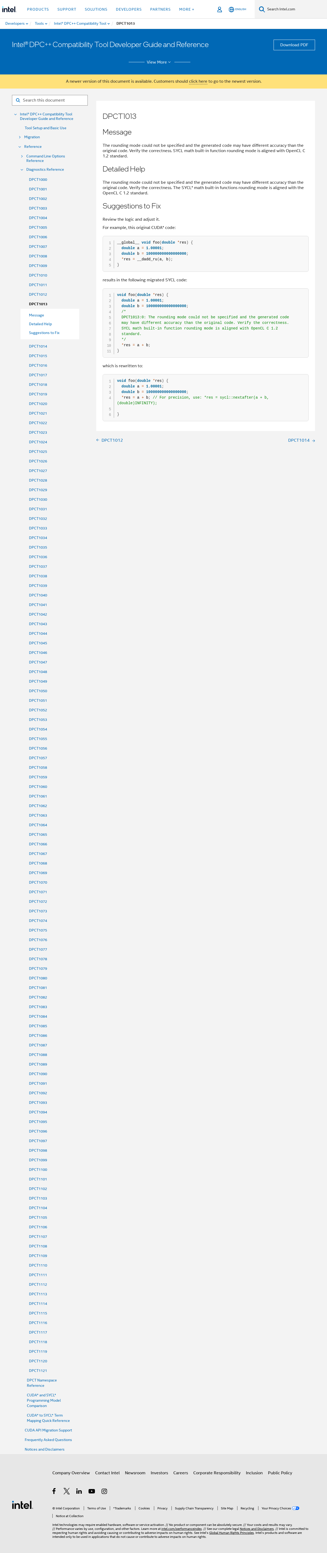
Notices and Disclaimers (45, 1449)
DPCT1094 (38, 1112)
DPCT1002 (38, 198)
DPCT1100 (38, 1169)
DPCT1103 (38, 1198)
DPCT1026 (38, 461)
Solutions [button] (96, 9)
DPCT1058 (38, 767)
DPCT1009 (38, 265)
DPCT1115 (38, 1313)
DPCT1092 (38, 1093)
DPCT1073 (38, 911)
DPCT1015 (38, 355)
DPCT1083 (38, 1006)
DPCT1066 (38, 844)
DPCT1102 (38, 1188)
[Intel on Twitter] (67, 1492)
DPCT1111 (38, 1274)
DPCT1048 (38, 671)
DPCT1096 (38, 1131)
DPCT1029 (38, 489)
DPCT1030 (38, 499)
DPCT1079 (38, 968)
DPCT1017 (38, 375)
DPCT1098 (38, 1150)
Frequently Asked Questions (48, 1439)
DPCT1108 (38, 1246)
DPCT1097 (38, 1140)
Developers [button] (129, 9)
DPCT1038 (38, 576)
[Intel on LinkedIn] (79, 1492)
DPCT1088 (38, 1054)
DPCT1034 (38, 537)
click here (198, 81)
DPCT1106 (38, 1227)
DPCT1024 (38, 442)
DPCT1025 (38, 451)
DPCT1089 (38, 1064)
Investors (159, 1473)
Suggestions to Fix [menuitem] (44, 332)
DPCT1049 (38, 681)
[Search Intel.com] (296, 9)
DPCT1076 (38, 939)
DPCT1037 (38, 566)
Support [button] (66, 9)
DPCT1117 (38, 1332)
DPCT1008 (38, 256)
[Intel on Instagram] (104, 1492)
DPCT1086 (38, 1035)
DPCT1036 (38, 556)
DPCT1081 (38, 987)
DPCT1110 (38, 1265)
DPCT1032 (38, 518)
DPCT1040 (38, 595)
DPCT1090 (38, 1073)
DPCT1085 (38, 1026)
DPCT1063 (38, 815)
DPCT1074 (38, 920)
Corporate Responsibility (217, 1473)
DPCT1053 (38, 719)
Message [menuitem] (36, 315)
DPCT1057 (38, 757)
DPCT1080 (38, 978)
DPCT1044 (38, 633)
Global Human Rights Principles (231, 1533)
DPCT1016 (38, 365)
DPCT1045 (38, 643)
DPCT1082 (38, 997)
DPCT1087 (38, 1045)
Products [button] (38, 9)
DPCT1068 (38, 863)
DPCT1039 (38, 585)
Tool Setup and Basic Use (45, 128)
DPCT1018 (38, 384)
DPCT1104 (38, 1207)
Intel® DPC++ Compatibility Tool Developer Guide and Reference (46, 116)
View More (160, 62)
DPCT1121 (38, 1370)
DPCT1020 (38, 403)
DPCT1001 (38, 189)
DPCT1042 (38, 614)
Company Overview (71, 1473)
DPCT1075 (38, 930)
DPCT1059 (38, 777)
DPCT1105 (38, 1217)
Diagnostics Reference (45, 169)
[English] (237, 9)
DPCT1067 (38, 853)
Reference (33, 146)
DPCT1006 (38, 237)
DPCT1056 (38, 748)
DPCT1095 (38, 1121)
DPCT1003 (38, 208)
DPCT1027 (38, 470)
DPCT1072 (38, 901)
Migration (32, 137)
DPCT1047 (38, 662)
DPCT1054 (38, 729)
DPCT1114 (38, 1303)
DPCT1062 (38, 805)
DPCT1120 (38, 1361)
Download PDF (294, 45)
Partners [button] (160, 9)
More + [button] (186, 9)
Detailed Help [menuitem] (40, 324)
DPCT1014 (38, 346)
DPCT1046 (38, 652)
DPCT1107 (38, 1236)
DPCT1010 (38, 275)
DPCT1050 (38, 690)
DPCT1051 (38, 700)
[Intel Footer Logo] (22, 1504)
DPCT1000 (38, 179)
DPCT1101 (38, 1179)
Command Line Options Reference (45, 158)
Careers (180, 1473)
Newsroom (135, 1473)
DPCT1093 (38, 1102)
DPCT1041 (38, 604)
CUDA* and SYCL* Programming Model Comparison (44, 1400)
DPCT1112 (38, 1284)
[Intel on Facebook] (54, 1492)
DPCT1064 (38, 825)
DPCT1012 (38, 294)
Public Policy (280, 1473)
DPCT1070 (38, 882)
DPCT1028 (38, 480)
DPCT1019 (38, 394)
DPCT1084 (38, 1016)
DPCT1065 (38, 834)
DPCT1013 (38, 304)
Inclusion (254, 1473)
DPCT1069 (38, 872)
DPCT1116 (38, 1322)
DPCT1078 (38, 959)
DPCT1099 (38, 1160)
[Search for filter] (50, 100)
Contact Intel (107, 1473)
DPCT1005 (38, 227)
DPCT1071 (38, 892)
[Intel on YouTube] (92, 1492)
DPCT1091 (38, 1083)
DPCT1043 (38, 623)
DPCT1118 (38, 1341)
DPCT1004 (38, 217)
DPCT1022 (38, 422)
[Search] (262, 9)
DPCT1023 (38, 432)
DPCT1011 (38, 284)
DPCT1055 (38, 738)
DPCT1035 (38, 547)
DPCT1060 (38, 786)
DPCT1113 (38, 1294)
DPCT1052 (38, 710)
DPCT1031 (38, 509)
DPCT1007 (38, 246)
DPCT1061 (38, 796)
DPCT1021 (38, 413)
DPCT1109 (38, 1255)
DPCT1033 (38, 528)
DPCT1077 (38, 949)
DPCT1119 (38, 1351)
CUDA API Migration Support (48, 1430)
